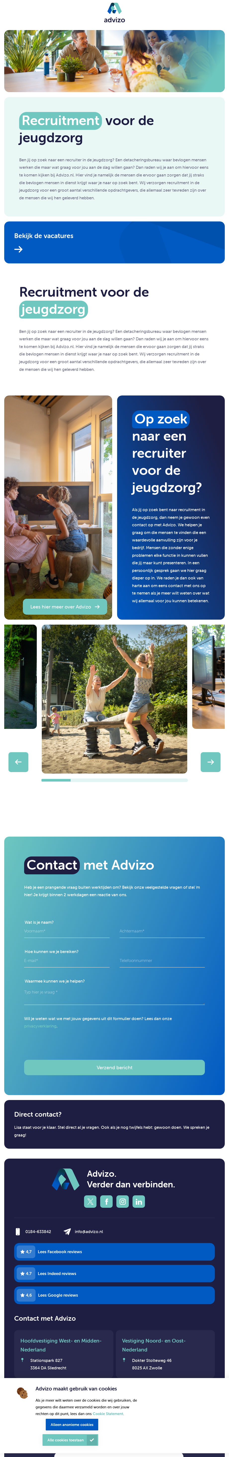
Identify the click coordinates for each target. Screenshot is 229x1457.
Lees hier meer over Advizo (60, 607)
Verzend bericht (115, 1067)
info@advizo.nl (89, 1231)
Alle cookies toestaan (65, 1440)
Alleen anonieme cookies (72, 1424)
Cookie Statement (108, 1413)
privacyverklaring (40, 1026)
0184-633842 (38, 1231)
